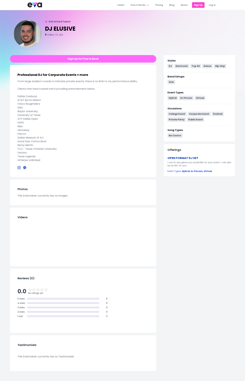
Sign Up (198, 5)
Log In (212, 5)
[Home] (35, 5)
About (184, 5)
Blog (171, 5)
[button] (199, 164)
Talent (120, 5)
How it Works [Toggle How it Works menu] (140, 5)
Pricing (159, 5)
